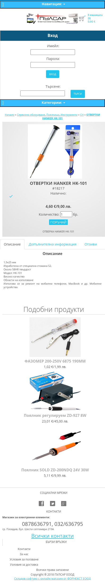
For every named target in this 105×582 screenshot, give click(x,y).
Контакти (24, 549)
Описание (12, 244)
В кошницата (95, 15)
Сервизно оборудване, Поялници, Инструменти (47, 114)
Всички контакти (52, 535)
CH (82, 114)
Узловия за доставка (24, 565)
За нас (24, 554)
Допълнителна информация (52, 244)
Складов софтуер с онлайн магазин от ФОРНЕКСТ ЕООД (52, 579)
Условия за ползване (24, 559)
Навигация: (53, 4)
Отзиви (90, 244)
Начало (9, 114)
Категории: (53, 102)
